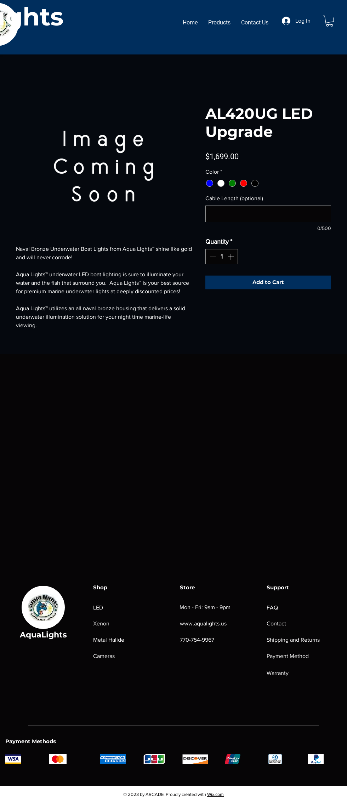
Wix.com (215, 794)
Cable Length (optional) (234, 198)
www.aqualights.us (203, 623)
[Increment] (231, 256)
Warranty (278, 673)
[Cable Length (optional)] (268, 214)
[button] (329, 21)
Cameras (104, 656)
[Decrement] (211, 256)
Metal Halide (108, 640)
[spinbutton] (221, 256)
